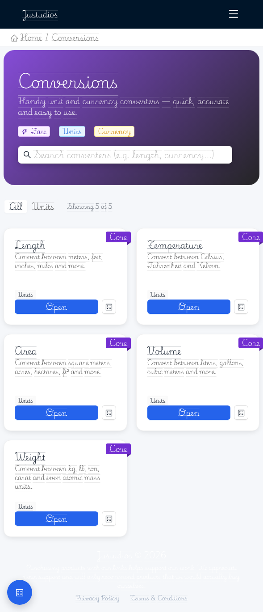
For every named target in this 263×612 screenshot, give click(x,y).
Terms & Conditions (159, 598)
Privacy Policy (97, 598)
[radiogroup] (32, 206)
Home (26, 37)
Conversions (75, 37)
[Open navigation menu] (233, 14)
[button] (19, 592)
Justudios (40, 14)
